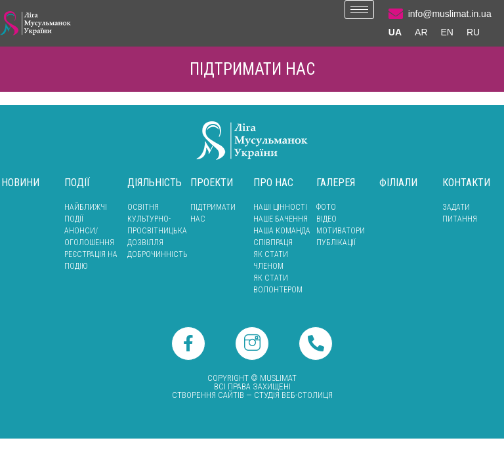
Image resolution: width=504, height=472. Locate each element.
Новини (20, 182)
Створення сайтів (208, 395)
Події (77, 182)
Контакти (466, 182)
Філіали (398, 182)
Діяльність (154, 182)
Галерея (335, 182)
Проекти (211, 182)
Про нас (273, 182)
